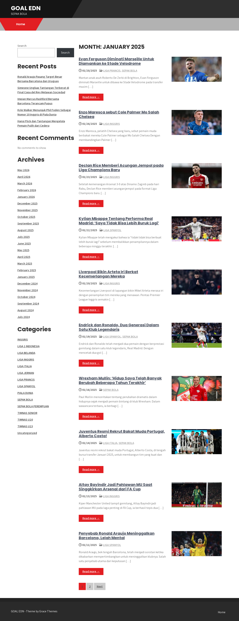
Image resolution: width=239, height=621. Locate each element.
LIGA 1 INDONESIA (28, 346)
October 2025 (26, 217)
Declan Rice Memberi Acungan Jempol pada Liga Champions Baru (121, 167)
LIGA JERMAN (25, 373)
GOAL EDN (26, 8)
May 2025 (23, 250)
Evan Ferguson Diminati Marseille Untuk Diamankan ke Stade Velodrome (116, 61)
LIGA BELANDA (26, 353)
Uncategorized (27, 433)
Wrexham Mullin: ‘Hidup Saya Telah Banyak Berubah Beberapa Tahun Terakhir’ (120, 380)
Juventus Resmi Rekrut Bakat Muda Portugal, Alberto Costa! (122, 433)
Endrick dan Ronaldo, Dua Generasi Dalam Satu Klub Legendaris (119, 327)
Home (20, 24)
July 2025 (23, 237)
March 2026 (24, 183)
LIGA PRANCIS (112, 70)
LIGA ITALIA (110, 443)
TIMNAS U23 (25, 426)
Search (22, 46)
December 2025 (27, 203)
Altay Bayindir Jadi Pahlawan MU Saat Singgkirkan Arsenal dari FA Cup (115, 487)
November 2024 (27, 290)
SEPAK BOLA (129, 70)
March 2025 (24, 263)
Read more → (91, 97)
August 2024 (25, 310)
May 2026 (23, 170)
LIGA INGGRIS (111, 124)
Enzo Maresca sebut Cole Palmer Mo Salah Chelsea (119, 114)
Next (100, 586)
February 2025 (26, 270)
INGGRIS (22, 339)
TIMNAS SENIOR (27, 413)
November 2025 (27, 210)
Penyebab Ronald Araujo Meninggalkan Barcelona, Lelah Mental (117, 535)
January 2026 (26, 197)
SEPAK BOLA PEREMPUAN (33, 406)
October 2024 (26, 297)
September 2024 (28, 303)
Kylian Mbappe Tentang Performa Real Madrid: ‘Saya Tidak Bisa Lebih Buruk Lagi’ (119, 221)
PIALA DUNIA (25, 393)
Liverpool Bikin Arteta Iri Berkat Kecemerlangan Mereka (108, 274)
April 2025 (23, 257)
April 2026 (23, 177)
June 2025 (24, 243)
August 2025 (25, 230)
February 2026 (26, 190)
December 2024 (27, 283)
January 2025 (26, 277)
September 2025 (28, 223)
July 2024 (23, 317)
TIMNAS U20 (25, 420)
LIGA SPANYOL (112, 230)
